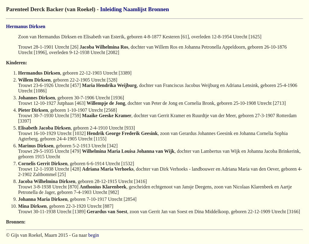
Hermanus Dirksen (25, 26)
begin (93, 235)
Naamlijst (135, 9)
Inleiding (111, 9)
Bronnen (158, 9)
